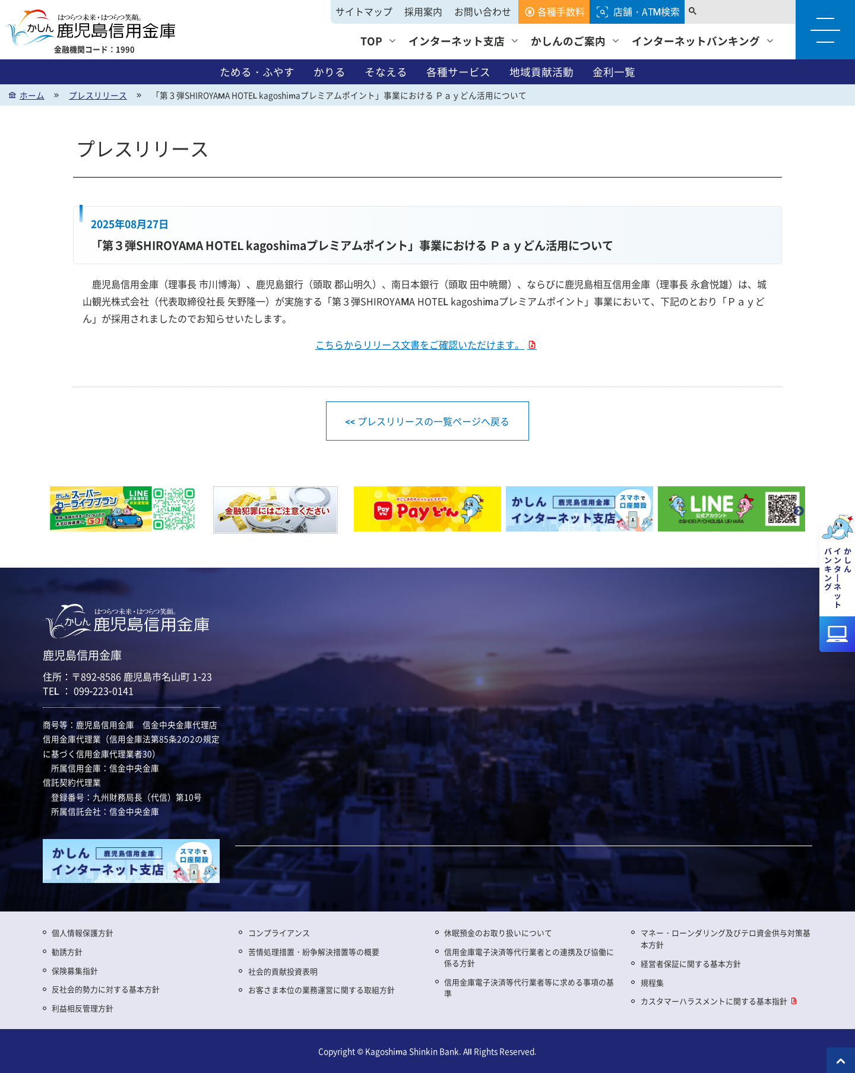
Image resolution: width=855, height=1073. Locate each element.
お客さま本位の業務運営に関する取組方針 (321, 989)
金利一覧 (614, 72)
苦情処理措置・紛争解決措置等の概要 (313, 951)
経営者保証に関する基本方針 (691, 963)
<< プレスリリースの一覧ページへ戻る (427, 421)
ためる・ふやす (257, 72)
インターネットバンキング (696, 40)
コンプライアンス (279, 932)
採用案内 (423, 11)
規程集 (652, 982)
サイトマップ (363, 11)
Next (799, 511)
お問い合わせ (482, 11)
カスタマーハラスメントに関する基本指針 (714, 1000)
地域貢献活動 (541, 72)
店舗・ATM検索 (646, 11)
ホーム (32, 95)
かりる (330, 72)
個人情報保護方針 (82, 932)
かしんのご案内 (568, 40)
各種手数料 (561, 11)
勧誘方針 (67, 951)
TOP (371, 40)
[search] (734, 11)
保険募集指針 (75, 970)
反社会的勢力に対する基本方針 (106, 989)
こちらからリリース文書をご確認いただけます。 (419, 345)
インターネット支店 (456, 40)
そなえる (386, 72)
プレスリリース (98, 95)
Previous (56, 511)
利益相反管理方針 (82, 1008)
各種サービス (458, 72)
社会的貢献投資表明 (283, 971)
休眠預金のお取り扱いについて (498, 932)
